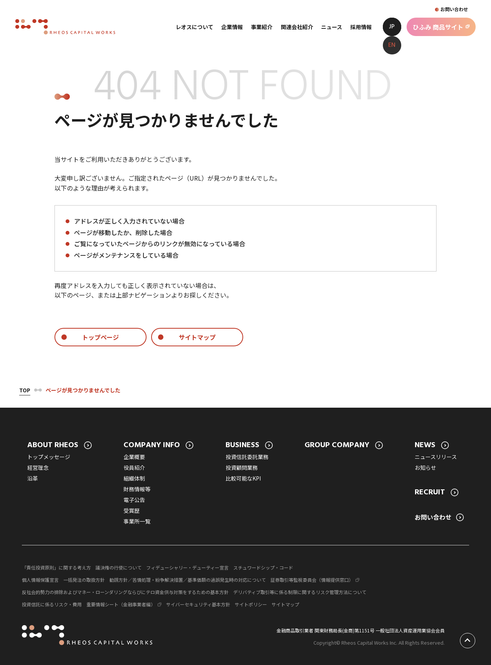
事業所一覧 (137, 521)
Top (24, 390)
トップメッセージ (48, 457)
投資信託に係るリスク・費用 (52, 604)
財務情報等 (137, 489)
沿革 (32, 478)
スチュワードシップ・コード (263, 567)
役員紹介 (134, 467)
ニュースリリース (436, 457)
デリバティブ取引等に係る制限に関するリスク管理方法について (299, 592)
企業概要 (134, 457)
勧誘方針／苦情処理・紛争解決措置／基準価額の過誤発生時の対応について (187, 579)
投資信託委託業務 (247, 457)
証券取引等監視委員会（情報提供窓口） (311, 579)
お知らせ (425, 467)
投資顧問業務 (242, 467)
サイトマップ (285, 604)
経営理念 (38, 467)
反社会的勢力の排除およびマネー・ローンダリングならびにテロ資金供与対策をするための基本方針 (125, 592)
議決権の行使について (119, 567)
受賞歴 (132, 510)
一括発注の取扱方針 (84, 579)
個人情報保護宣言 (40, 579)
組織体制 (134, 478)
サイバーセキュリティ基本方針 (198, 604)
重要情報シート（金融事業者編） (120, 604)
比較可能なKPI (243, 478)
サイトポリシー (251, 604)
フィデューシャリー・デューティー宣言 (187, 567)
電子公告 (134, 500)
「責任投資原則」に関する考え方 (56, 567)
